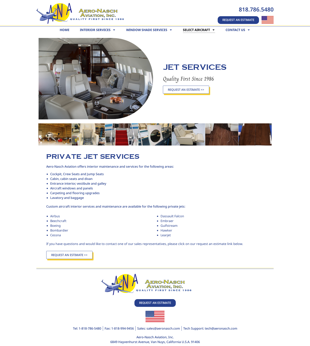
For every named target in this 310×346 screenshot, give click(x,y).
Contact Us (238, 30)
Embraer (167, 220)
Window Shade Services (149, 30)
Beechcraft (58, 220)
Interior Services (98, 30)
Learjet (166, 235)
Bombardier (59, 230)
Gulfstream (169, 225)
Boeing (55, 225)
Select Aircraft (199, 30)
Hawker (166, 230)
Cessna (55, 235)
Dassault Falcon (172, 216)
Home (64, 30)
